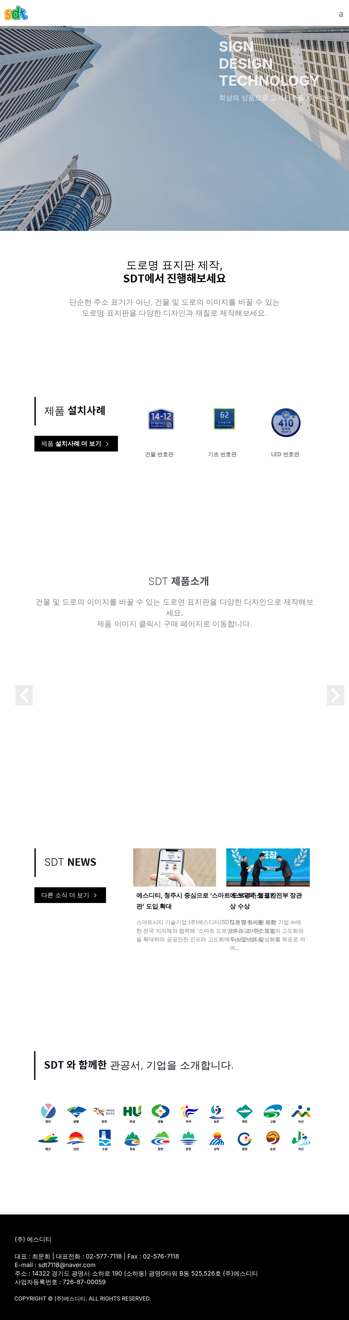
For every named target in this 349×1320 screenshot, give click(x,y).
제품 (76, 444)
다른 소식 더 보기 (70, 895)
